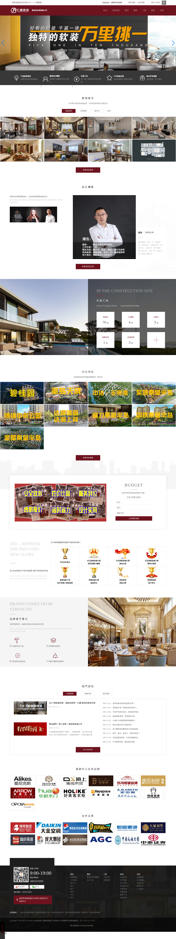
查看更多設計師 (88, 266)
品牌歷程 (140, 877)
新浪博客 (21, 887)
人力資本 (140, 889)
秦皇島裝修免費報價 (73, 912)
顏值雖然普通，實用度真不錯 (119, 716)
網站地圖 (131, 2)
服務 (153, 10)
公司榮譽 (140, 880)
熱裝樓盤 (88, 371)
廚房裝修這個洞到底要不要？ (119, 703)
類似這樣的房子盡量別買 (117, 725)
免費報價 (123, 889)
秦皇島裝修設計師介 (43, 912)
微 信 (37, 887)
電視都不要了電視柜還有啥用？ (120, 708)
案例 (127, 10)
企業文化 (140, 883)
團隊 (135, 10)
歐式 (72, 889)
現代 (72, 886)
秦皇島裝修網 (95, 912)
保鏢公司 (85, 912)
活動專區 (116, 10)
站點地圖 (141, 2)
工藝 (144, 10)
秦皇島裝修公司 (25, 2)
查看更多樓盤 (88, 458)
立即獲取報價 (134, 518)
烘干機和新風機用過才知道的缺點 (120, 729)
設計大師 (90, 880)
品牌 (162, 10)
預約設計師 (124, 886)
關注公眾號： (158, 2)
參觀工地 (123, 895)
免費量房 (123, 892)
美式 (72, 898)
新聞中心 (140, 886)
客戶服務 (123, 880)
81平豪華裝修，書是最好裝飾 (119, 742)
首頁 (105, 10)
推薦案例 (73, 877)
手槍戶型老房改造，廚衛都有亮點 (120, 712)
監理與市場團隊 (93, 877)
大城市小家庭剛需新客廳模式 (119, 720)
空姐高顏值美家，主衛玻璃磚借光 (120, 737)
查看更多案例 (88, 170)
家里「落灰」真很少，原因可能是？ (121, 733)
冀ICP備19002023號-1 (88, 921)
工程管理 (107, 877)
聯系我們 (123, 898)
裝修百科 (123, 877)
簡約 (72, 892)
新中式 (72, 883)
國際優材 (107, 880)
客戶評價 (123, 883)
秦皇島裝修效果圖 (27, 912)
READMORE (88, 750)
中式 (72, 895)
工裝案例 (73, 880)
